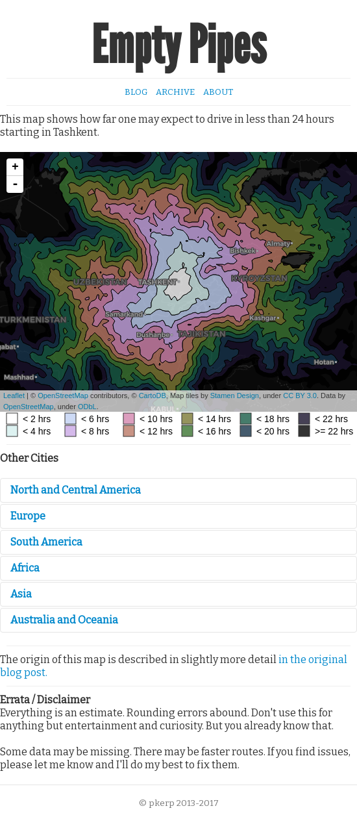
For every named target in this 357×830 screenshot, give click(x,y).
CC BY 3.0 (300, 395)
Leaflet (14, 395)
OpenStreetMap (63, 395)
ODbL (87, 406)
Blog (136, 92)
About (218, 92)
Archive (175, 92)
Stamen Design (234, 395)
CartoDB (152, 395)
